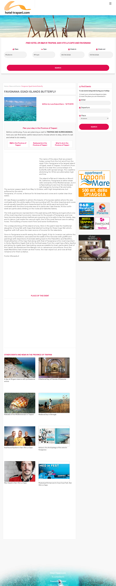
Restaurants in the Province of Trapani (40, 144)
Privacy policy (63, 585)
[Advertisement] (21, 172)
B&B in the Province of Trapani (18, 144)
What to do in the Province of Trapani (62, 144)
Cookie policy (52, 585)
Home (6, 86)
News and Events (14, 86)
